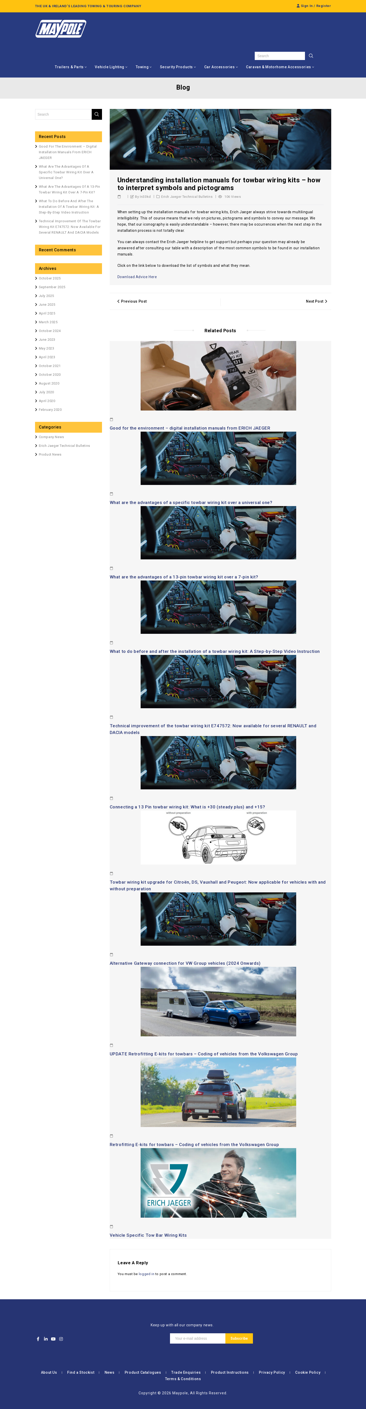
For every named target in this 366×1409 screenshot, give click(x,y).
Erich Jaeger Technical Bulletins (186, 197)
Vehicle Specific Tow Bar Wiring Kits (148, 1235)
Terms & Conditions (183, 1379)
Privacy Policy (272, 1372)
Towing (142, 67)
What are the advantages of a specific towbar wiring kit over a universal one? (191, 502)
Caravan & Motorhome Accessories (278, 67)
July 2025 (46, 296)
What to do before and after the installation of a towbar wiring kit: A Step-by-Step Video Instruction (215, 651)
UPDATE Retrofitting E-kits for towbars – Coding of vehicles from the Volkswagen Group (204, 1053)
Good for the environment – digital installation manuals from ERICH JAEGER (190, 428)
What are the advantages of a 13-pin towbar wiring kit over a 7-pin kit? (184, 576)
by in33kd (143, 197)
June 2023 (47, 339)
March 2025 (48, 322)
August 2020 (49, 383)
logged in (146, 1274)
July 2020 (46, 392)
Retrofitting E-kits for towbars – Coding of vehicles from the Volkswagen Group (194, 1144)
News (109, 1372)
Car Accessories (219, 67)
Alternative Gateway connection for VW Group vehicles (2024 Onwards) (185, 963)
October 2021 (50, 366)
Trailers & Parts (69, 67)
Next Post (316, 301)
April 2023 (47, 357)
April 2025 (47, 313)
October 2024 (50, 331)
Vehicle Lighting (109, 67)
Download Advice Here (137, 277)
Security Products (176, 67)
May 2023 (46, 348)
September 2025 (52, 287)
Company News (51, 437)
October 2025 (50, 278)
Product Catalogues (143, 1372)
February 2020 (50, 410)
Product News (50, 454)
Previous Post (132, 301)
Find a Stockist (80, 1372)
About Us (49, 1372)
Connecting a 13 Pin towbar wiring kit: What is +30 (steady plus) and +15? (187, 806)
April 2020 (47, 401)
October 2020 (50, 375)
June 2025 (47, 304)
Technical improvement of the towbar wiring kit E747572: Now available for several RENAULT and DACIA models (70, 226)
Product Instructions (230, 1372)
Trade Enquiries (186, 1372)
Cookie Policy (307, 1372)
